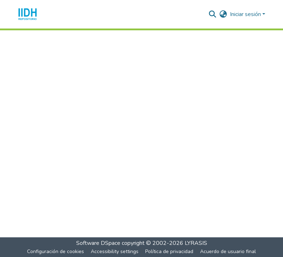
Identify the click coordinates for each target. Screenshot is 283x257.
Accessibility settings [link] (114, 251)
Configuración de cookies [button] (55, 251)
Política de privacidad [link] (169, 251)
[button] (27, 14)
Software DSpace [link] (98, 243)
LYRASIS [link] (196, 243)
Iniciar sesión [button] (246, 14)
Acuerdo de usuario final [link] (228, 251)
